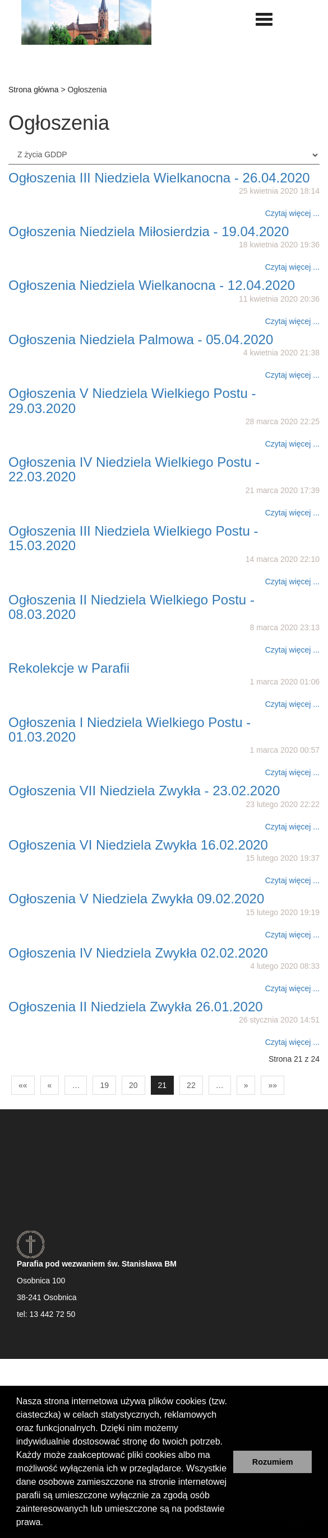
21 (162, 1085)
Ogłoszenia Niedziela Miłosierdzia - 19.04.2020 (148, 231)
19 (104, 1085)
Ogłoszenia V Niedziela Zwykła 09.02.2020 (136, 898)
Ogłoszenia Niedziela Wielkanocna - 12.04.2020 (151, 285)
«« (23, 1085)
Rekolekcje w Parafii (69, 668)
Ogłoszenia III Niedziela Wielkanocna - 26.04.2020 (159, 177)
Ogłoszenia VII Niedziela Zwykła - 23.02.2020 (144, 790)
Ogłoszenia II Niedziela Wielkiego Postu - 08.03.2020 (131, 607)
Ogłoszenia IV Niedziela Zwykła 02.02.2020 (138, 952)
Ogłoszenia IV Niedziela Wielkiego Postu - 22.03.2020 (134, 469)
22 (191, 1085)
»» (272, 1085)
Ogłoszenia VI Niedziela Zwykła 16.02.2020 (138, 844)
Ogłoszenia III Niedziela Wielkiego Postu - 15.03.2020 (133, 538)
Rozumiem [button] (272, 1461)
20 (133, 1085)
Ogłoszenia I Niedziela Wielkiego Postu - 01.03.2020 (129, 729)
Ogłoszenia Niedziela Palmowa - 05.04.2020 (140, 339)
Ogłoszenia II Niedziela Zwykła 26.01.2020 (135, 1006)
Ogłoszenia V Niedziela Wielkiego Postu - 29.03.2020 (132, 400)
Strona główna (33, 89)
